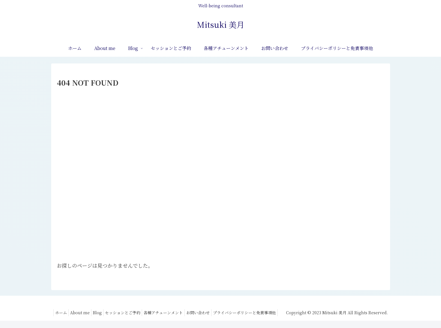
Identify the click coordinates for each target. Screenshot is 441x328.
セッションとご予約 (194, 312)
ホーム (124, 312)
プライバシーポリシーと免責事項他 (254, 319)
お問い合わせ (274, 312)
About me (145, 312)
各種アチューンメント (237, 312)
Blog (165, 312)
